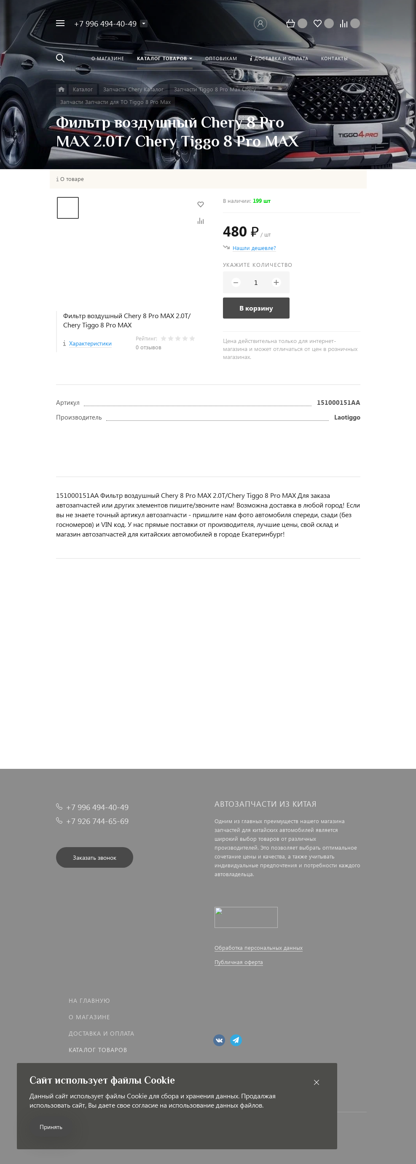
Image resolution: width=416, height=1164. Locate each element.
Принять (51, 1127)
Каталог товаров (98, 1050)
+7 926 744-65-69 (97, 821)
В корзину (256, 307)
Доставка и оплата (101, 1033)
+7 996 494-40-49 (105, 23)
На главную (89, 1001)
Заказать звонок (94, 857)
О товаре (72, 178)
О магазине (89, 1017)
